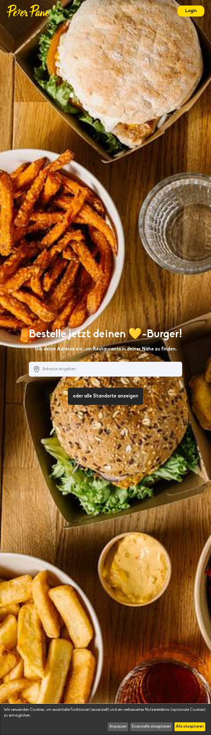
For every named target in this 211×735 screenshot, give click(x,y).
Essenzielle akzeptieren (151, 727)
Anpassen (118, 727)
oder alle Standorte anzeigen (105, 396)
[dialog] (105, 719)
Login (191, 11)
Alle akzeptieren (190, 727)
